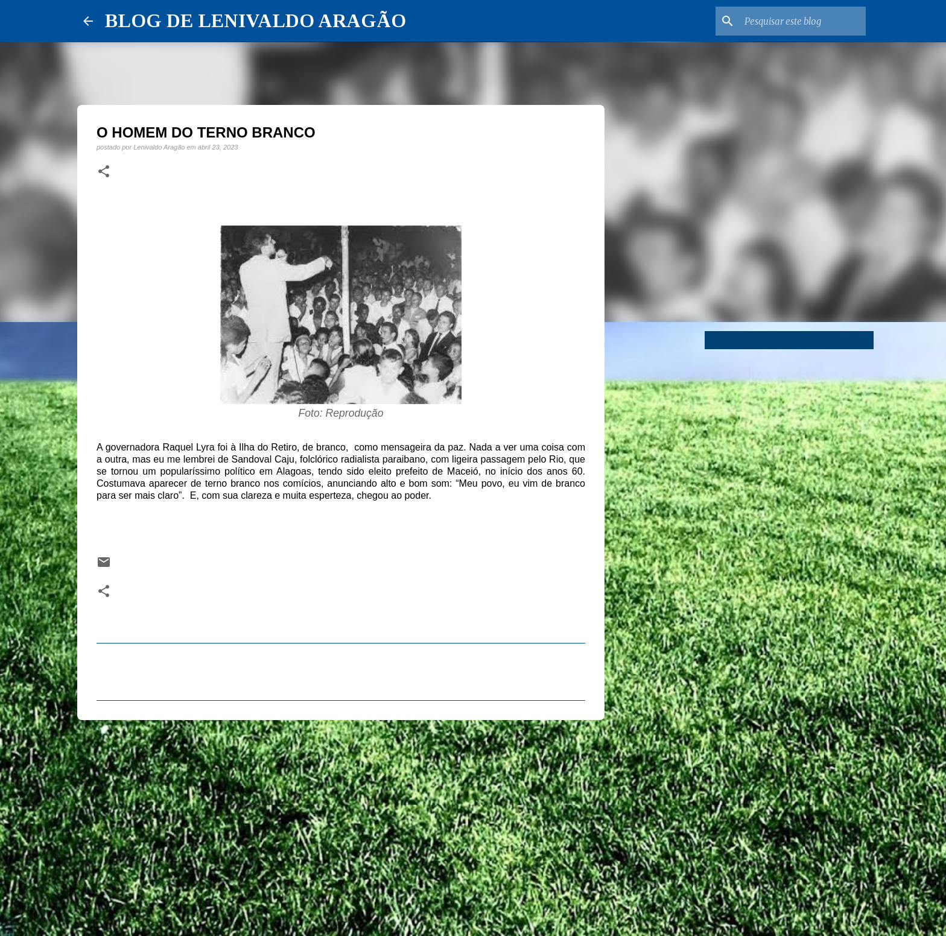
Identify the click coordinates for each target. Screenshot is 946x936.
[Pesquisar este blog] (802, 21)
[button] (104, 172)
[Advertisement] (340, 822)
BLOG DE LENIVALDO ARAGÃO (255, 20)
